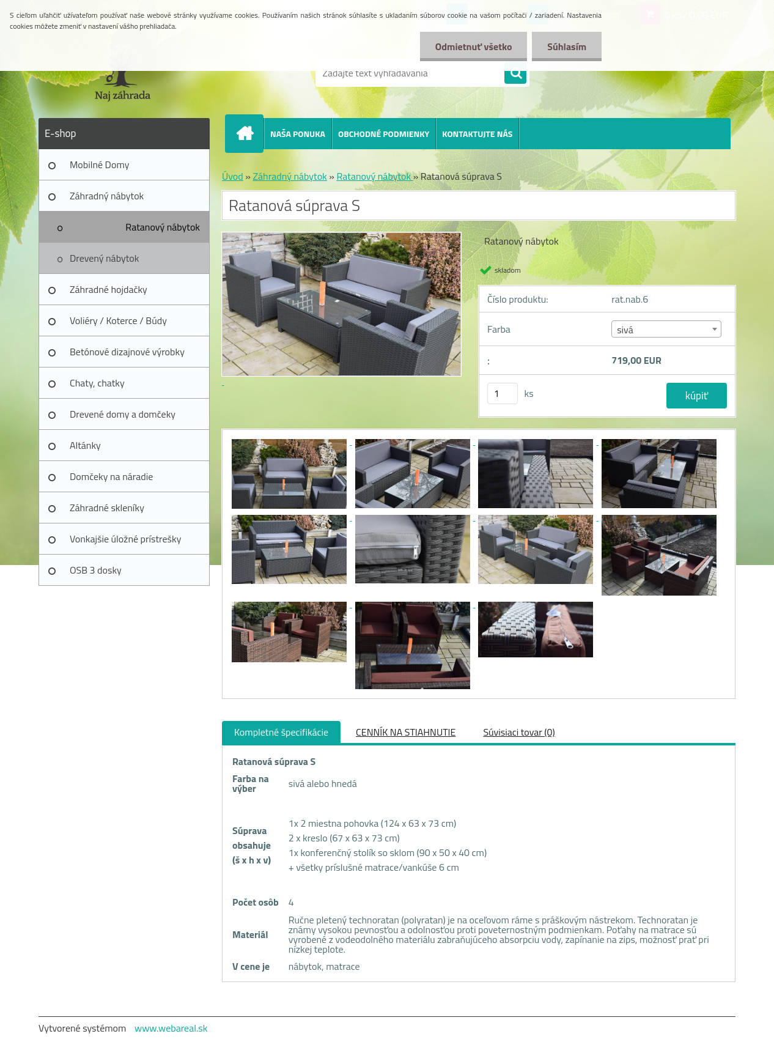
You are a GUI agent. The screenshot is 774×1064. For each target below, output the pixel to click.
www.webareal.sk (171, 1028)
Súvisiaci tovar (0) (519, 732)
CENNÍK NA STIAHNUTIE (405, 732)
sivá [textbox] (625, 329)
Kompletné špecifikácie (281, 732)
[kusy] (502, 393)
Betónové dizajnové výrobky (127, 351)
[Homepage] (249, 133)
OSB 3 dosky (96, 570)
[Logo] (123, 72)
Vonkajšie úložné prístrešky (125, 538)
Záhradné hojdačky (108, 289)
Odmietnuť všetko (473, 46)
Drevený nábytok (104, 258)
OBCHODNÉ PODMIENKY (383, 133)
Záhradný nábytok (107, 195)
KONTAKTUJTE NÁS (477, 133)
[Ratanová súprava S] (290, 441)
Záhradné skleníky (107, 507)
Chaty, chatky (97, 382)
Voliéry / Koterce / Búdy (118, 320)
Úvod (232, 176)
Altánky (85, 445)
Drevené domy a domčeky (122, 414)
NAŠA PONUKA (297, 133)
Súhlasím (566, 46)
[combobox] (666, 329)
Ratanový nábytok (162, 227)
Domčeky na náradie (111, 476)
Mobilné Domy (99, 164)
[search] (515, 73)
